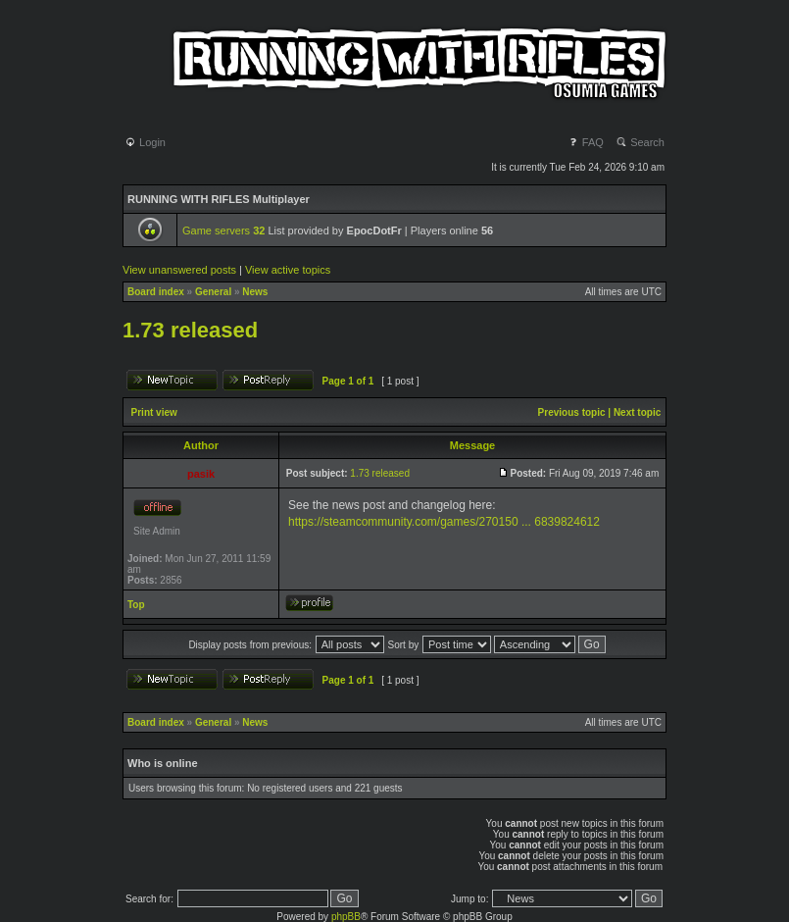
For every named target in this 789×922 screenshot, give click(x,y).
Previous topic (572, 412)
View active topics (287, 270)
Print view (154, 412)
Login (145, 142)
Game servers (223, 230)
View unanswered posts (179, 270)
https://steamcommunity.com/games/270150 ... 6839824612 (444, 522)
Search (640, 142)
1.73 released (190, 330)
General (213, 291)
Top (136, 604)
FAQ (585, 142)
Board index (155, 291)
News (255, 291)
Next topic (637, 412)
